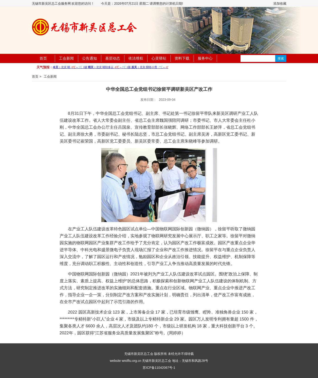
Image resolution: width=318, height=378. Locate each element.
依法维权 (135, 58)
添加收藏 (279, 3)
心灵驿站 (158, 58)
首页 (43, 58)
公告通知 (89, 58)
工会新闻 (66, 58)
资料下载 (182, 58)
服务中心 (205, 58)
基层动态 (112, 58)
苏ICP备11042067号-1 (159, 367)
